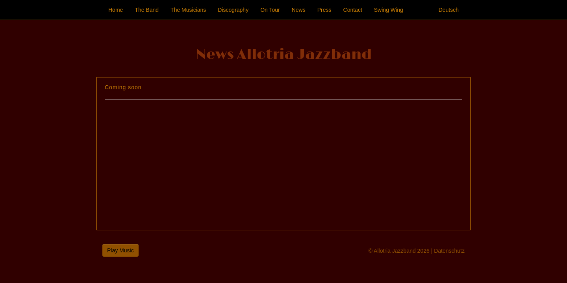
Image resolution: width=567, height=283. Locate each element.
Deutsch (449, 10)
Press (324, 10)
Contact (352, 10)
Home (115, 10)
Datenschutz (449, 251)
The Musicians (188, 10)
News (299, 10)
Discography (233, 10)
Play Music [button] (120, 250)
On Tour (270, 10)
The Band (147, 10)
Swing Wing (388, 10)
